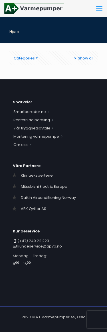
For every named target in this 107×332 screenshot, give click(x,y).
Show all (83, 58)
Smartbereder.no (29, 111)
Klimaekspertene (37, 175)
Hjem (14, 31)
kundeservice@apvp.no (39, 246)
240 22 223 (39, 241)
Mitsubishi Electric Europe (44, 186)
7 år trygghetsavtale (32, 128)
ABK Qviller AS (33, 208)
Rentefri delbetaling (31, 120)
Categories (26, 58)
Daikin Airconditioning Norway (48, 197)
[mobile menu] (99, 8)
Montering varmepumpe (36, 136)
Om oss (20, 144)
